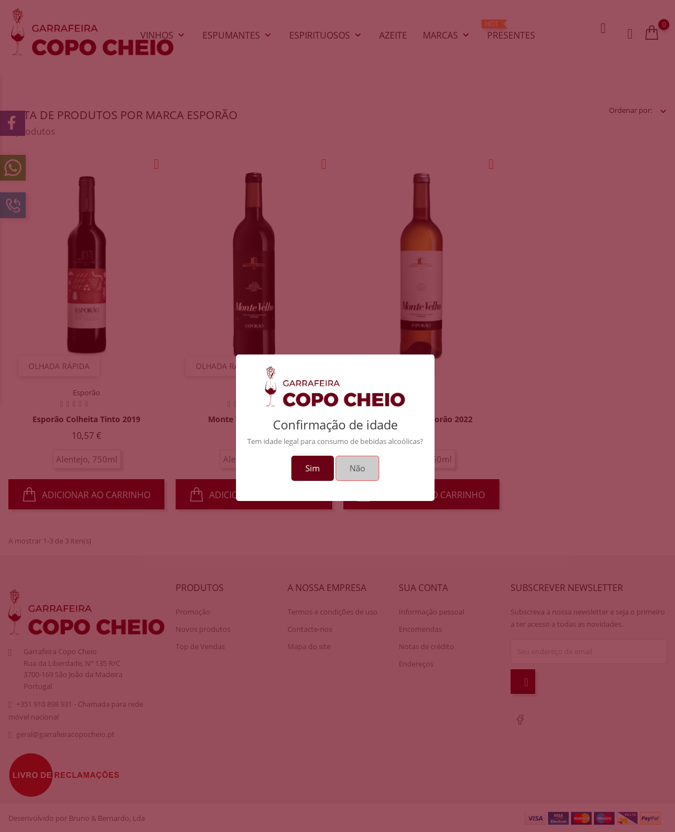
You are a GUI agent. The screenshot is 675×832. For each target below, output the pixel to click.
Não (357, 468)
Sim (312, 468)
